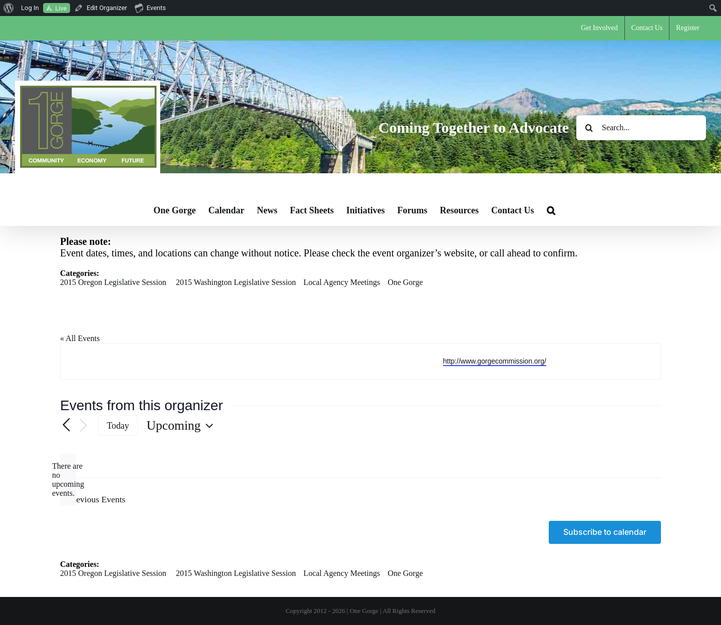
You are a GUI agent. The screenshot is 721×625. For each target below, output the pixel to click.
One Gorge (405, 282)
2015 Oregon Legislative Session (113, 282)
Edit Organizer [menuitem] (107, 8)
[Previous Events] (66, 426)
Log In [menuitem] (30, 8)
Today (118, 426)
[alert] (68, 480)
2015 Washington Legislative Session (236, 282)
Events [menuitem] (150, 7)
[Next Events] (83, 426)
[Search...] (641, 127)
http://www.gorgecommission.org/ (494, 361)
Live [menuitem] (61, 8)
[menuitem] (9, 8)
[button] (551, 210)
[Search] (588, 127)
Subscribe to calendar (604, 532)
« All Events (80, 338)
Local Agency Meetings (341, 282)
